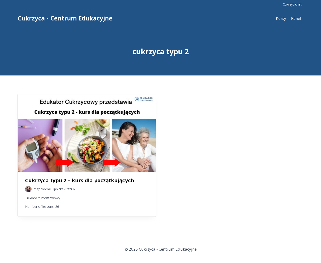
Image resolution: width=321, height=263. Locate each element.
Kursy (281, 18)
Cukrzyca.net (292, 4)
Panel (296, 18)
